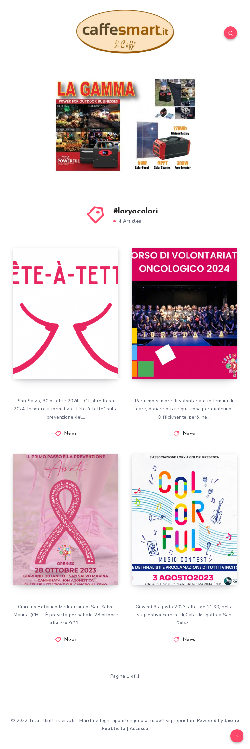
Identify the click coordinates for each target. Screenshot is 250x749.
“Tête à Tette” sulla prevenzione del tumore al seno (61, 350)
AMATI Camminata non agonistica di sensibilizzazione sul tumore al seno (63, 550)
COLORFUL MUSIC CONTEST (180, 562)
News (70, 433)
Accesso (139, 729)
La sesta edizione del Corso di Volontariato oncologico (185, 350)
